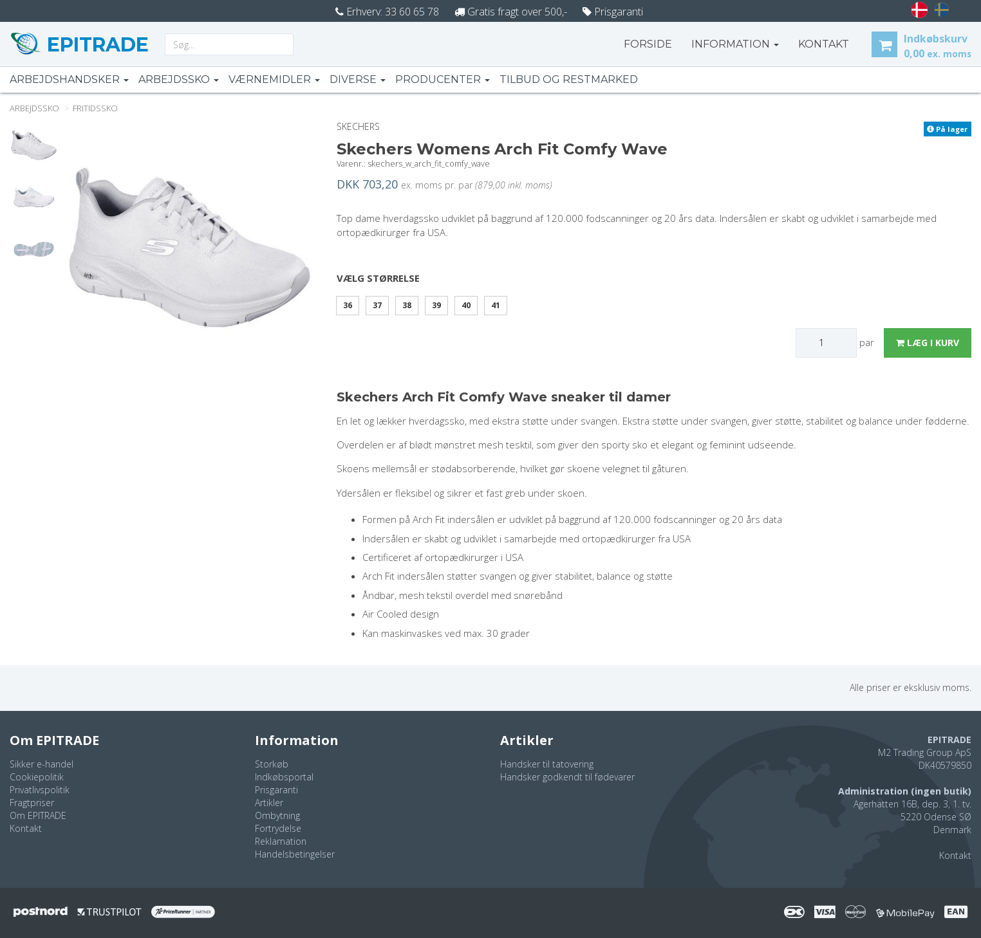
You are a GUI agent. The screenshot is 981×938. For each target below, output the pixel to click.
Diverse (358, 79)
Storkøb (271, 764)
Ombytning (277, 815)
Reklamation (280, 841)
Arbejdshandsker (69, 79)
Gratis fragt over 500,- (510, 12)
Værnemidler (274, 79)
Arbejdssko (178, 79)
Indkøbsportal (284, 777)
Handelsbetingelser (295, 854)
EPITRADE (95, 45)
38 (406, 305)
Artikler (269, 802)
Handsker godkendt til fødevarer (567, 777)
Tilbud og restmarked (569, 79)
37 (377, 305)
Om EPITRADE (38, 815)
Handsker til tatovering (546, 764)
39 (436, 305)
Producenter (442, 79)
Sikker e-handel (41, 764)
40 (466, 305)
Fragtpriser (32, 802)
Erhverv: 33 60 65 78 (387, 12)
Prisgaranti (613, 12)
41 (495, 305)
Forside (648, 44)
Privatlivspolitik (40, 790)
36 (347, 305)
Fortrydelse (278, 828)
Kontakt (26, 828)
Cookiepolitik (37, 777)
